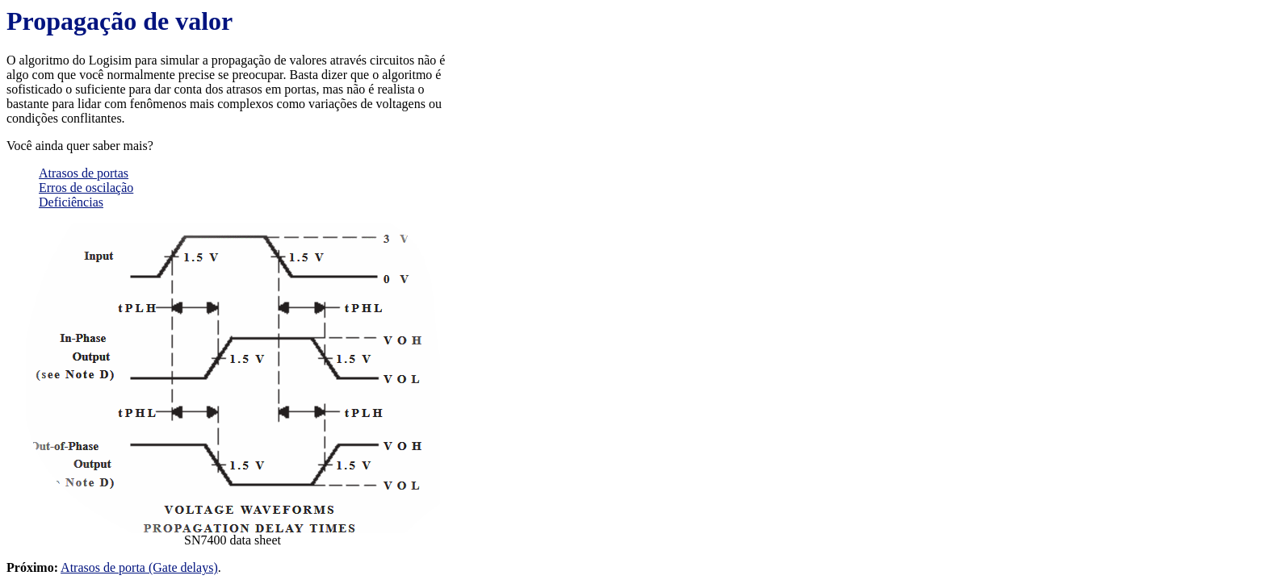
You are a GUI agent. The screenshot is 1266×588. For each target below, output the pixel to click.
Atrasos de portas (83, 173)
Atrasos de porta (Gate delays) (139, 567)
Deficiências (71, 202)
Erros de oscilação (86, 187)
